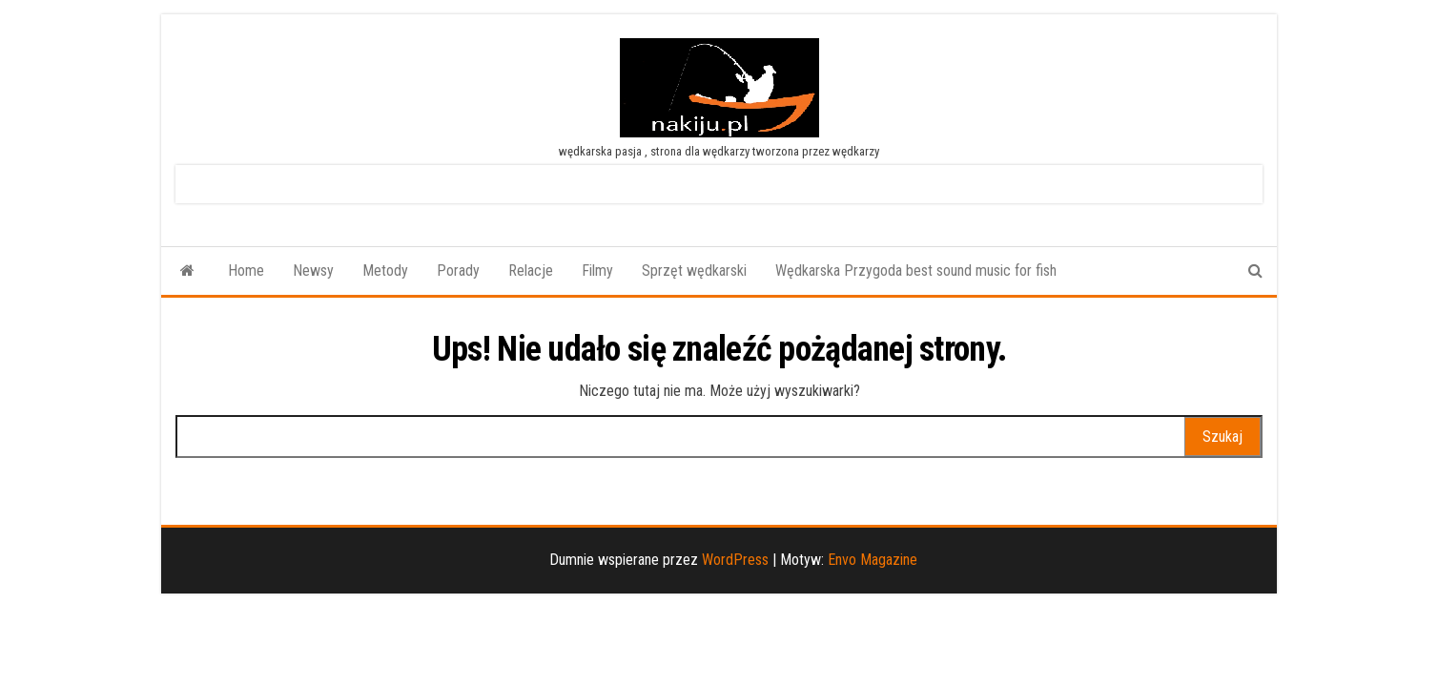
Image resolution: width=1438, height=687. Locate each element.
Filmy (597, 270)
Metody (385, 270)
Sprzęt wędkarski (694, 270)
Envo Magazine (872, 560)
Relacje (530, 270)
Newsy (313, 270)
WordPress (735, 560)
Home (246, 270)
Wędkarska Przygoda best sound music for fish (916, 270)
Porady (458, 270)
